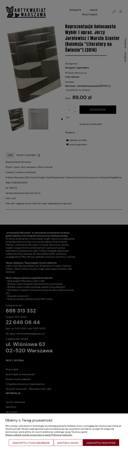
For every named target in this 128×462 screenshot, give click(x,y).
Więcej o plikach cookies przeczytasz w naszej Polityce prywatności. (38, 435)
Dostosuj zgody (68, 443)
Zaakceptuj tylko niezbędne (31, 443)
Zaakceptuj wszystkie (101, 443)
